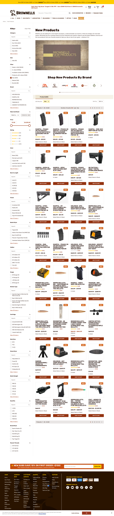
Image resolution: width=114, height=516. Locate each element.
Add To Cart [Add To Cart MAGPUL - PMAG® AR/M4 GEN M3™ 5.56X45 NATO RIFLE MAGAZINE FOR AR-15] (43, 145)
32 (72, 108)
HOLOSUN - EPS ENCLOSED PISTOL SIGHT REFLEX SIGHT (78, 207)
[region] (69, 84)
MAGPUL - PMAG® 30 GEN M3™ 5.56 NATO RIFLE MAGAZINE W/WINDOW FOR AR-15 (60, 132)
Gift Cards (26, 499)
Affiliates (16, 497)
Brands (7, 495)
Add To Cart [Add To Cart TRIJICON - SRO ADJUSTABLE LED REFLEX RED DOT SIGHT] (96, 298)
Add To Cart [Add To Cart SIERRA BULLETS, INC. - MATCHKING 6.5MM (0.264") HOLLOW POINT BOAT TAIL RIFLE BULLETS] (43, 338)
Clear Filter (28, 28)
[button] (96, 7)
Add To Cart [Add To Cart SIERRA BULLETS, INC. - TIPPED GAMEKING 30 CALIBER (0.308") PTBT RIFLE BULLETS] (78, 415)
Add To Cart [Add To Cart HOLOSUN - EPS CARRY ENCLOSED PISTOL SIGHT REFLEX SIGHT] (78, 260)
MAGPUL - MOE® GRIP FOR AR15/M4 (78, 283)
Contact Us (27, 479)
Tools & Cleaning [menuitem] (58, 18)
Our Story (16, 479)
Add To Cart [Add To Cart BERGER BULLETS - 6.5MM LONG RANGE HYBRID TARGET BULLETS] (43, 298)
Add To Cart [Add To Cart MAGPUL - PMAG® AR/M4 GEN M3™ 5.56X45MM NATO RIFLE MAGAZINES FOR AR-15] (78, 145)
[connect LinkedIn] (91, 487)
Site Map (45, 488)
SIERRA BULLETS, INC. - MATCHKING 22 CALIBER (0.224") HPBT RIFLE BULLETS (96, 208)
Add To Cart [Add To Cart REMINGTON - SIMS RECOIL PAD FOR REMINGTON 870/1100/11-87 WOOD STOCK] (96, 377)
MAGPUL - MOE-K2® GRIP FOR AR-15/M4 (95, 129)
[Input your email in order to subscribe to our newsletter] (78, 466)
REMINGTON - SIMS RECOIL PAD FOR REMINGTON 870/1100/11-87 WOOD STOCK (95, 364)
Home (4, 21)
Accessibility (46, 481)
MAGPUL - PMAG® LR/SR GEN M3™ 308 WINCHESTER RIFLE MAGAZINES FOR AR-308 (78, 170)
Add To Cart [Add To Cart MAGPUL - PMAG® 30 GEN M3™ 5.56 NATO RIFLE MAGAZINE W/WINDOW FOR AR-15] (60, 145)
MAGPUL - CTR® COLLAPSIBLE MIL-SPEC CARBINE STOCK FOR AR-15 (42, 208)
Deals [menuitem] (81, 18)
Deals (6, 498)
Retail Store (17, 492)
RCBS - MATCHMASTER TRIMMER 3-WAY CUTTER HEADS (41, 402)
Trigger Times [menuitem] (98, 13)
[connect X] (86, 487)
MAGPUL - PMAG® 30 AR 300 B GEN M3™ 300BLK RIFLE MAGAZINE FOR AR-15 (60, 247)
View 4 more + (14, 421)
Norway (35, 497)
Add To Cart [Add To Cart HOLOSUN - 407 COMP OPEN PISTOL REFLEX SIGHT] (60, 377)
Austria (35, 481)
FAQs (53, 480)
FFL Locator (17, 494)
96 (78, 108)
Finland (35, 488)
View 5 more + (14, 243)
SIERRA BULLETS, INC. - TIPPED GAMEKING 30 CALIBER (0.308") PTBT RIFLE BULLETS (78, 402)
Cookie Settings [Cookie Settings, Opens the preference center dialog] (75, 513)
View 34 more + (14, 396)
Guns (6, 477)
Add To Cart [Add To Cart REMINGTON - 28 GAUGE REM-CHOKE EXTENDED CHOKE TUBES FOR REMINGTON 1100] (60, 338)
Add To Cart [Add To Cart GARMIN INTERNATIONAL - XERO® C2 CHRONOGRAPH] (43, 377)
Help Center (55, 477)
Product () (44, 97)
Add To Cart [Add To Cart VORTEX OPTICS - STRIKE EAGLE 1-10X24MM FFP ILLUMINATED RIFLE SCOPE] (96, 338)
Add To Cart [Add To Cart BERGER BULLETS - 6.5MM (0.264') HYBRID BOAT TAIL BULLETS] (78, 377)
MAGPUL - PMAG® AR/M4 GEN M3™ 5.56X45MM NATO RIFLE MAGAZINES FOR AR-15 (77, 132)
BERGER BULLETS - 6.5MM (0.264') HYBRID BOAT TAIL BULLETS (78, 363)
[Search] (69, 13)
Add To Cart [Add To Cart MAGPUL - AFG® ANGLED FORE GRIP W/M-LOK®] (60, 183)
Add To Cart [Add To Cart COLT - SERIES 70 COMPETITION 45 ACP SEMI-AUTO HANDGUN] (96, 415)
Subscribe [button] (97, 466)
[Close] (111, 513)
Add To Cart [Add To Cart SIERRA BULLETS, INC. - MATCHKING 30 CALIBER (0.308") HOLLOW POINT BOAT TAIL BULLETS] (60, 298)
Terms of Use (46, 490)
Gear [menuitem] (75, 18)
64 (75, 108)
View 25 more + (14, 193)
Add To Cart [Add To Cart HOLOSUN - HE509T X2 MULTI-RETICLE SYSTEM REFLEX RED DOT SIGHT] (96, 260)
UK (34, 509)
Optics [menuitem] (69, 18)
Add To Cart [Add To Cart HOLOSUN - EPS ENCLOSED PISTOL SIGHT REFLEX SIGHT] (78, 221)
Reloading (7, 484)
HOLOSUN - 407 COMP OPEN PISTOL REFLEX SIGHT (60, 362)
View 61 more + (14, 168)
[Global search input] (54, 13)
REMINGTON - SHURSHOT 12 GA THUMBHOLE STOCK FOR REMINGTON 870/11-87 (60, 402)
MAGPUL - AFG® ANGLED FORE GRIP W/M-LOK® (60, 169)
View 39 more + (14, 310)
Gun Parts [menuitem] (26, 18)
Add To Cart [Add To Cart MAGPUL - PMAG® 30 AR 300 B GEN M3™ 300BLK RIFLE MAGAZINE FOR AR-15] (60, 260)
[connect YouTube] (72, 487)
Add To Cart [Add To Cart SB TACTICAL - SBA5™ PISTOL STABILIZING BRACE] (96, 183)
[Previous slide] (38, 86)
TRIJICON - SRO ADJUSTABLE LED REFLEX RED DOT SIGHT (94, 285)
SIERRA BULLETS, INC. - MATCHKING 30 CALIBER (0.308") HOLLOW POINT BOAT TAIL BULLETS (60, 285)
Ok (86, 513)
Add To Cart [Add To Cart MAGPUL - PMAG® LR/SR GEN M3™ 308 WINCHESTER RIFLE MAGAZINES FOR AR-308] (78, 183)
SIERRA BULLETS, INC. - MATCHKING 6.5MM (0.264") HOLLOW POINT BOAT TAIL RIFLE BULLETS (42, 324)
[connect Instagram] (77, 487)
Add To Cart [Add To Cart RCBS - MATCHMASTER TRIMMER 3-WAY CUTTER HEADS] (43, 415)
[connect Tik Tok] (81, 487)
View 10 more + (14, 268)
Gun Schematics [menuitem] (77, 13)
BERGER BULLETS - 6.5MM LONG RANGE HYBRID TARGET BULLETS (42, 285)
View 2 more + (14, 53)
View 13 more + (14, 218)
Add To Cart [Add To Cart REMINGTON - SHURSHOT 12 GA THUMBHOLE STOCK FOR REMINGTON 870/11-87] (60, 415)
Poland (35, 499)
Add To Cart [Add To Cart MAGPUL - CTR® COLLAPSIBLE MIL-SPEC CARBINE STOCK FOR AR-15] (43, 221)
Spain (34, 502)
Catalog (26, 496)
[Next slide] (101, 86)
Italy (34, 495)
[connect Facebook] (67, 487)
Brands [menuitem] (88, 13)
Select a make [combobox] (13, 115)
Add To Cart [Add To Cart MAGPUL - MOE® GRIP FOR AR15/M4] (78, 298)
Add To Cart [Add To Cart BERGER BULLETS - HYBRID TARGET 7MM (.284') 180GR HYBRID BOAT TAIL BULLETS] (78, 338)
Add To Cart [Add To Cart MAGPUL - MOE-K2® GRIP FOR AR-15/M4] (96, 145)
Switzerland (36, 506)
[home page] (22, 13)
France (35, 490)
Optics (6, 491)
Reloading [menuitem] (46, 18)
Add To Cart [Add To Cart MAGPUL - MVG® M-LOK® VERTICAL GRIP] (43, 183)
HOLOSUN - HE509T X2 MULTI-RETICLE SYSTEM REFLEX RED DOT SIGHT (96, 246)
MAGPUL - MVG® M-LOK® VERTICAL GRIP (43, 168)
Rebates (7, 500)
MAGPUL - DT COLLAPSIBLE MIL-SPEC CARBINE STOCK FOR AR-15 (60, 208)
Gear (6, 493)
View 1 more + (14, 372)
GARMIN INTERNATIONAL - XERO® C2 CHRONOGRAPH (41, 363)
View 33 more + (14, 335)
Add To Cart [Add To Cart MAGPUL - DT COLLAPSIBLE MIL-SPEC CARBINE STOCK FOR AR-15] (60, 221)
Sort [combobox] (100, 101)
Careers (16, 490)
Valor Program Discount (26, 492)
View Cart (26, 486)
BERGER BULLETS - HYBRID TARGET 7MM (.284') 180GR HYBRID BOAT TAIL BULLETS (78, 324)
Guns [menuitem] (18, 18)
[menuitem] (13, 18)
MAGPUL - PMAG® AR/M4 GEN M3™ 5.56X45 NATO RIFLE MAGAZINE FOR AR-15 (42, 132)
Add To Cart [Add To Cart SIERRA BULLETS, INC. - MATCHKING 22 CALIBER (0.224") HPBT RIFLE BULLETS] (96, 221)
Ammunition (8, 482)
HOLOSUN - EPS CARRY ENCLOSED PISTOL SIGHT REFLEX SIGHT (77, 246)
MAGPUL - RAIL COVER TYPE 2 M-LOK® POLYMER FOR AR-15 (42, 246)
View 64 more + (14, 107)
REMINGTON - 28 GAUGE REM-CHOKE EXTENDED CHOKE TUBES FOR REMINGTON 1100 (60, 324)
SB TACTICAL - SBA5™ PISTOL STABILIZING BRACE (95, 169)
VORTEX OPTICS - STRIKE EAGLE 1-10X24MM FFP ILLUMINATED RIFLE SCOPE (95, 324)
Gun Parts (7, 480)
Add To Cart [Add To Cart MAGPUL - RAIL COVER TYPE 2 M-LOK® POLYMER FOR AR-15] (43, 260)
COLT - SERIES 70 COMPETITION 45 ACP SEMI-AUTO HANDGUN (94, 402)
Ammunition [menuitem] (36, 18)
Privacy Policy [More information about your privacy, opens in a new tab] (42, 513)
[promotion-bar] (57, 2)
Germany (35, 492)
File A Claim (27, 488)
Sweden (35, 504)
